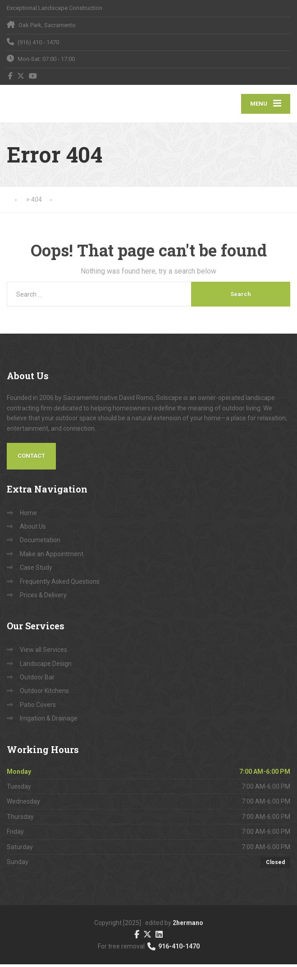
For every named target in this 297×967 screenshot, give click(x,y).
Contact (31, 459)
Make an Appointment (51, 556)
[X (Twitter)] (21, 75)
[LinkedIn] (159, 937)
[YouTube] (33, 75)
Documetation (40, 543)
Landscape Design (46, 666)
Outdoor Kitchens (44, 693)
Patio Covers (38, 707)
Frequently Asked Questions (60, 584)
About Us (33, 529)
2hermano (188, 926)
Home (28, 515)
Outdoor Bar (37, 680)
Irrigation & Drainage (49, 721)
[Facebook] (10, 75)
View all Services (43, 652)
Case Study (36, 570)
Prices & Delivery (43, 597)
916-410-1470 (173, 949)
